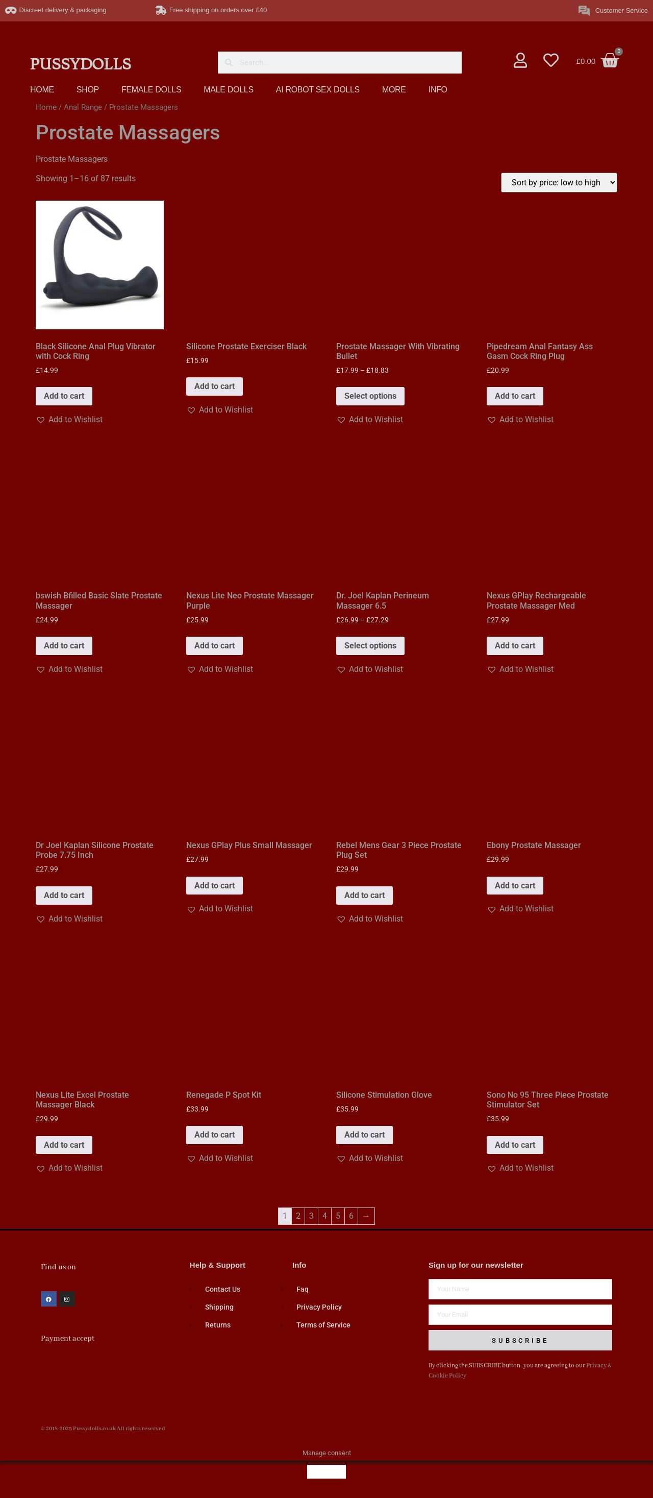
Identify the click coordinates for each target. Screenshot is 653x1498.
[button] (69, 420)
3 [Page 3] (311, 1216)
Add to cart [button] (64, 396)
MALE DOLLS (228, 89)
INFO (438, 89)
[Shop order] (559, 182)
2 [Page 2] (298, 1216)
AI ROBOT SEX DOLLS (318, 89)
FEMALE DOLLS (151, 89)
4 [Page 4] (324, 1216)
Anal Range (83, 107)
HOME (42, 89)
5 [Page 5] (338, 1216)
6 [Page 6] (351, 1216)
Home (46, 107)
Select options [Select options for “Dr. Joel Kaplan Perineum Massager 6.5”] (370, 645)
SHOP (88, 89)
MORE (394, 89)
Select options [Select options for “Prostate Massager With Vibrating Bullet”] (370, 396)
